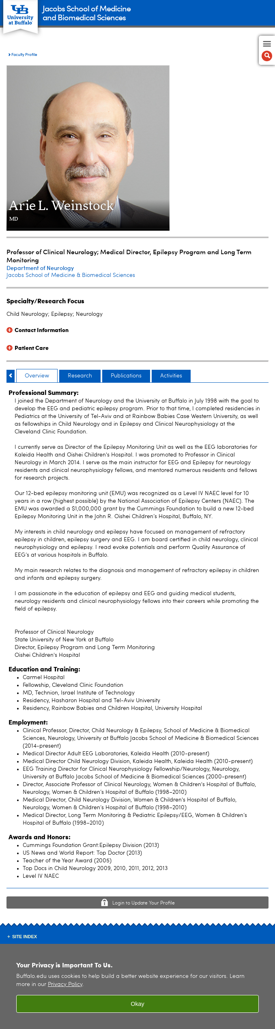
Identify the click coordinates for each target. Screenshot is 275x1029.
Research (80, 376)
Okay (137, 1004)
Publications (126, 376)
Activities (171, 376)
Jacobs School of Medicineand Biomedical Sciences (87, 12)
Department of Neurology (40, 268)
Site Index (24, 936)
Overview (37, 376)
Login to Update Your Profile (143, 903)
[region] (137, 986)
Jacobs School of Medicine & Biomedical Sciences (70, 275)
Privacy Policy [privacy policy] (65, 985)
